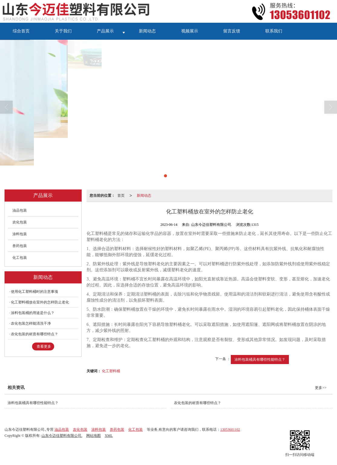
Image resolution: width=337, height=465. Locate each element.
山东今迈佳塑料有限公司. (61, 435)
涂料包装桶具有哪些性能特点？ (259, 359)
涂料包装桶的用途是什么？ (32, 313)
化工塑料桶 (111, 371)
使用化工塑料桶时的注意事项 (34, 291)
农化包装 (19, 222)
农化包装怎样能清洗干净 (31, 323)
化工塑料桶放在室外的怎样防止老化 (40, 302)
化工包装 (19, 258)
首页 (121, 195)
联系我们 (273, 31)
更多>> (320, 388)
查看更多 (44, 346)
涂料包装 (19, 234)
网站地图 (93, 435)
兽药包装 (19, 246)
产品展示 (105, 31)
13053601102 (230, 429)
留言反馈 (231, 31)
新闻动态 (147, 31)
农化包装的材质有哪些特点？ (34, 334)
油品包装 (19, 210)
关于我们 (63, 31)
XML (109, 435)
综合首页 (21, 31)
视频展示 (189, 31)
